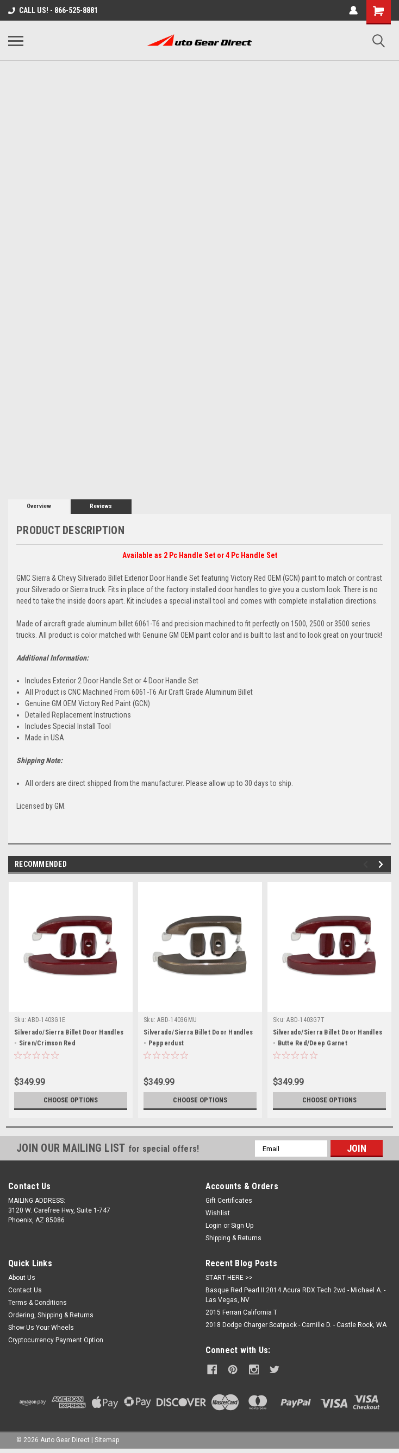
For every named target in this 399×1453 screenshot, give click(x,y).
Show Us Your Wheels (41, 1327)
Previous (367, 864)
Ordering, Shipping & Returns (50, 1315)
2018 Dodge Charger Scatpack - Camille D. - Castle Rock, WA (295, 1325)
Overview (39, 506)
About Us (21, 1277)
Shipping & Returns (233, 1238)
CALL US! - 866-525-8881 (53, 10)
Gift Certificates (228, 1200)
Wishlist (217, 1213)
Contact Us (25, 1290)
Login (213, 1225)
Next (382, 864)
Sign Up (242, 1225)
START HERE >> (229, 1277)
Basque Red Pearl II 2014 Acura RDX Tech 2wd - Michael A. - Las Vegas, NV (295, 1295)
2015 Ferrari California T (241, 1312)
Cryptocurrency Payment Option (55, 1340)
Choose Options (70, 1100)
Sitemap (107, 1439)
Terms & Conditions (37, 1302)
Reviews (101, 506)
